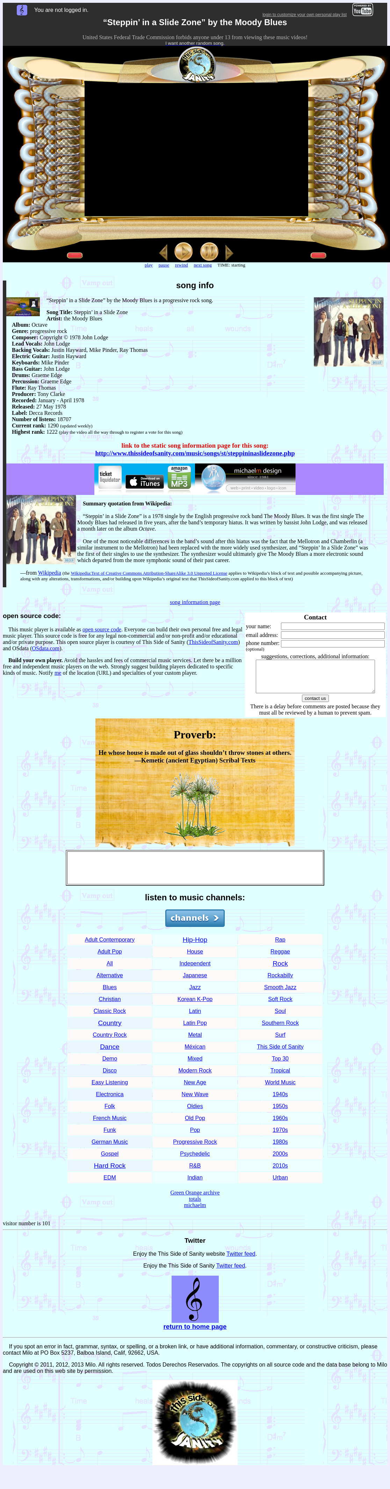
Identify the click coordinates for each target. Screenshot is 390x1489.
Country (109, 1029)
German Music (110, 1148)
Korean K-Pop (195, 1005)
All (110, 970)
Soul (280, 1017)
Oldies (195, 1112)
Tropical (280, 1077)
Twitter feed (240, 1260)
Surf (280, 1041)
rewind (181, 265)
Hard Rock (110, 1172)
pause (164, 265)
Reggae (280, 958)
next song (202, 265)
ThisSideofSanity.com (213, 642)
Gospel (110, 1160)
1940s (280, 1101)
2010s (280, 1172)
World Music (280, 1089)
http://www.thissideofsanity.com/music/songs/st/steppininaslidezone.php (195, 453)
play (149, 265)
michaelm (195, 1211)
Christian (110, 1005)
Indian (195, 1184)
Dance (109, 1053)
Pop (195, 1136)
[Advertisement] (195, 874)
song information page (195, 602)
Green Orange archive (194, 1199)
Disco (110, 1077)
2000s (280, 1160)
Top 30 (280, 1065)
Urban (280, 1184)
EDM (109, 1184)
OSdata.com (46, 648)
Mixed (195, 1065)
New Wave (195, 1101)
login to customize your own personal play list (304, 14)
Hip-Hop (195, 946)
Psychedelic (195, 1160)
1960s (280, 1124)
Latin (195, 1017)
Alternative (109, 982)
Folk (109, 1112)
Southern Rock (280, 1029)
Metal (195, 1041)
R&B (195, 1172)
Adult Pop (110, 958)
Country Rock (110, 1041)
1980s (280, 1148)
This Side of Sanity (280, 1053)
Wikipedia (49, 573)
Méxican (195, 1053)
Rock (280, 969)
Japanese (195, 982)
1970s (280, 1136)
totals (195, 1205)
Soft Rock (280, 1005)
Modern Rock (194, 1077)
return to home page (195, 1332)
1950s (280, 1112)
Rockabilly (280, 982)
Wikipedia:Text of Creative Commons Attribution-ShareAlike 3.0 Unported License (149, 573)
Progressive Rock (195, 1148)
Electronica (109, 1101)
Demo (109, 1065)
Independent (195, 970)
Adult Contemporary (110, 946)
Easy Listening (110, 1089)
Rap (280, 946)
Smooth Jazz (280, 994)
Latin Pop (195, 1029)
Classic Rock (110, 1017)
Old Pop (195, 1124)
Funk (109, 1136)
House (195, 958)
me (58, 673)
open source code (101, 629)
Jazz (195, 994)
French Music (110, 1124)
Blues (110, 994)
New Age (195, 1089)
